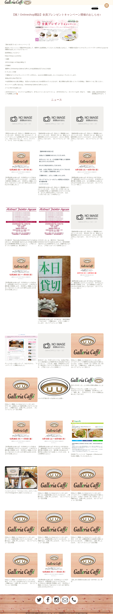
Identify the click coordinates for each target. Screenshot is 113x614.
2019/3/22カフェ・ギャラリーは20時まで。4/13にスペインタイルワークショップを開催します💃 (30, 93)
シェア (96, 7)
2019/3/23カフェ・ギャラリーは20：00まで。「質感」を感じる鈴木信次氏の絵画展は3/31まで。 (81, 93)
